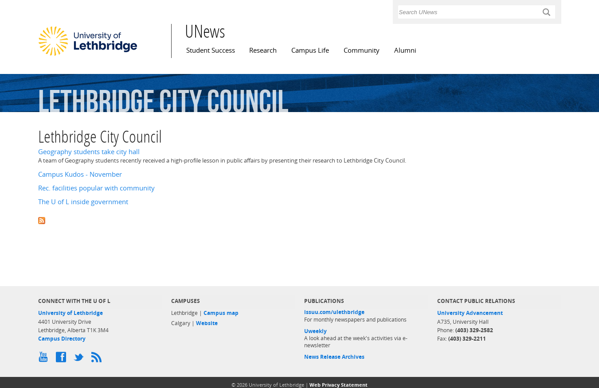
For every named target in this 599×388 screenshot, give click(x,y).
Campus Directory (62, 338)
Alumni (405, 50)
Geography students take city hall (89, 151)
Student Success (210, 50)
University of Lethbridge (70, 313)
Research (263, 50)
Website (207, 323)
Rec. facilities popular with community (96, 188)
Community (362, 50)
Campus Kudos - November (80, 174)
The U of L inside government (83, 201)
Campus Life (310, 50)
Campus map (221, 313)
